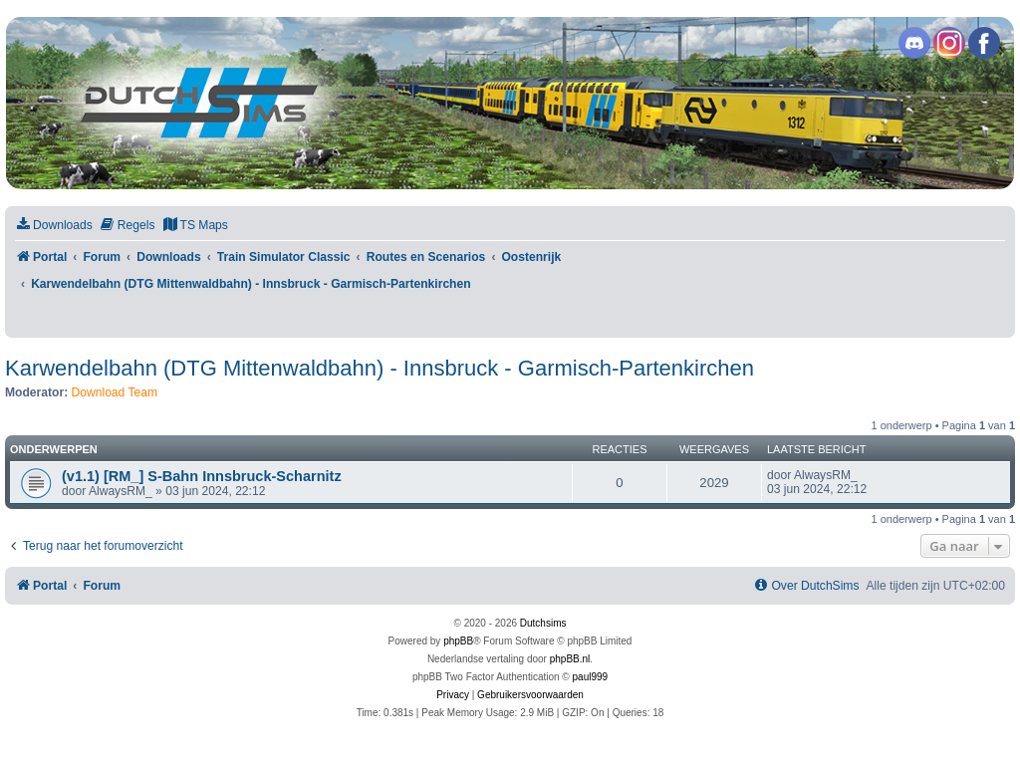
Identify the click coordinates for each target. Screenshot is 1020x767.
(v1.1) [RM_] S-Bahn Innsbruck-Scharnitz (202, 476)
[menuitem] (54, 225)
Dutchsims (543, 623)
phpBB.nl (570, 658)
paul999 (591, 676)
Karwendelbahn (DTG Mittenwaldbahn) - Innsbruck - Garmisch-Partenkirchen (379, 368)
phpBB (458, 641)
